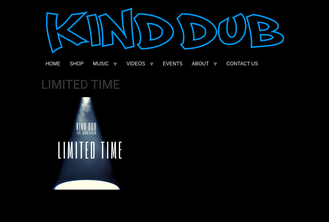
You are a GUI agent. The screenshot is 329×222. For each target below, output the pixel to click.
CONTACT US (242, 63)
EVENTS (173, 63)
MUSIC (101, 63)
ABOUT (200, 63)
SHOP (77, 63)
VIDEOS (135, 63)
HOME (53, 63)
